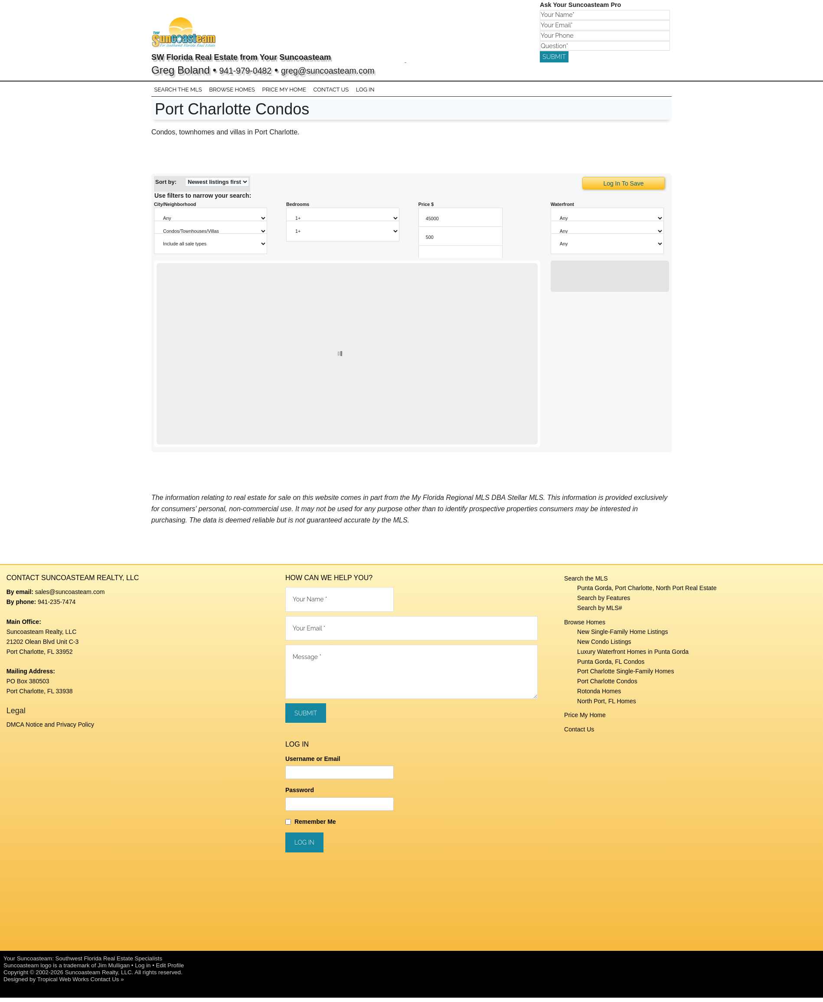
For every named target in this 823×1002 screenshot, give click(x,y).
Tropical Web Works (63, 983)
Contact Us (579, 734)
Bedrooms (298, 209)
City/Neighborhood (175, 209)
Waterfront (562, 209)
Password (299, 794)
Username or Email (312, 763)
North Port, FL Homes (606, 705)
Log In (359, 92)
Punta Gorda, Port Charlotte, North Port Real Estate (646, 592)
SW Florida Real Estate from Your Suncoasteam (279, 55)
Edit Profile (170, 969)
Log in (142, 969)
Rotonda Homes (599, 695)
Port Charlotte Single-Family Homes (625, 675)
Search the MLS (585, 582)
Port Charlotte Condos (607, 685)
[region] (347, 358)
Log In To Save (623, 188)
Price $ (426, 209)
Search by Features (603, 602)
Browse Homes (584, 626)
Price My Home (585, 719)
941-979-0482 (251, 70)
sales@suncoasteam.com (70, 596)
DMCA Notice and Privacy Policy (50, 729)
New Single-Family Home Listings (622, 636)
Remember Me (315, 825)
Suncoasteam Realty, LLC (98, 976)
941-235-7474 (56, 606)
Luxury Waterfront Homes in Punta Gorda (633, 656)
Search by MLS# (599, 612)
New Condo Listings (604, 646)
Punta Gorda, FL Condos (610, 666)
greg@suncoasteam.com (351, 70)
